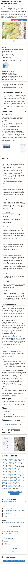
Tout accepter (23, 19)
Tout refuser (15, 19)
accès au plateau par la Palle (14, 336)
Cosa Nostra (5, 135)
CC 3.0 (14, 550)
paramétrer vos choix (12, 16)
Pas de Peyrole (17, 350)
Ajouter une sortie (14, 494)
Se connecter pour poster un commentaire (14, 560)
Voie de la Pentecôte (12, 328)
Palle (15, 320)
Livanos (4, 175)
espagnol (14, 527)
